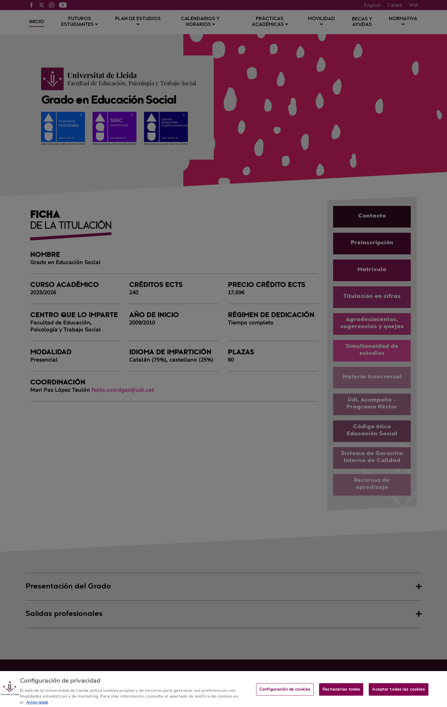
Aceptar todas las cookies (398, 692)
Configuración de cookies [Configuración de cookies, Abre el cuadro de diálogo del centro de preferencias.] (284, 692)
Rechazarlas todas (341, 692)
